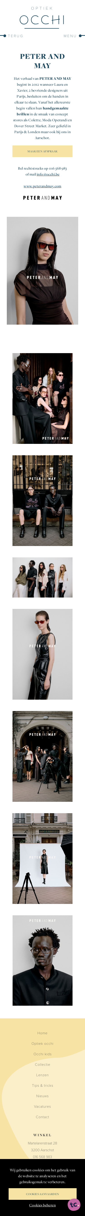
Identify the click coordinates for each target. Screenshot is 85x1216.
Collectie (42, 1064)
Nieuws (42, 1095)
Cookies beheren (42, 1205)
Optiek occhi (42, 1043)
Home (42, 1032)
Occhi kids (43, 1053)
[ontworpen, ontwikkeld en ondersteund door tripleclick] (74, 1205)
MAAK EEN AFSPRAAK (42, 151)
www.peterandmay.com (42, 186)
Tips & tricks (42, 1085)
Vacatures (42, 1106)
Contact (42, 1116)
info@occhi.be (48, 174)
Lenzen (42, 1074)
